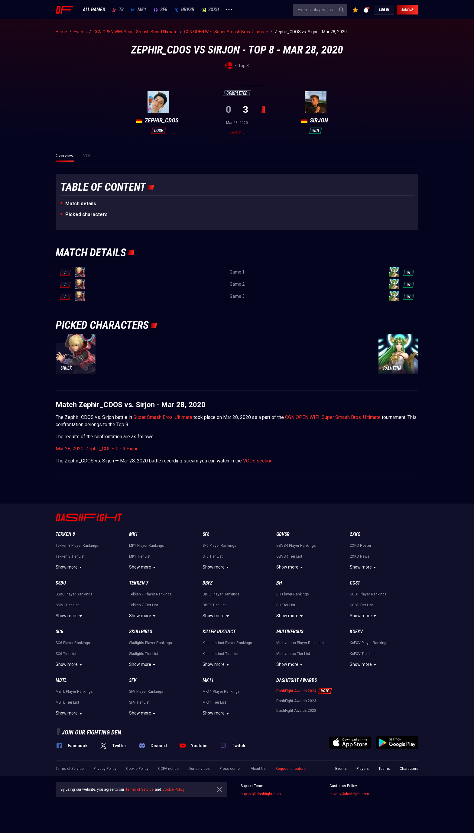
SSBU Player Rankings (74, 594)
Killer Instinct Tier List (221, 654)
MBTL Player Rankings (74, 691)
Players (362, 769)
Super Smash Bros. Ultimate (162, 417)
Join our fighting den (91, 732)
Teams (384, 769)
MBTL (61, 680)
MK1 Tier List (140, 556)
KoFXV (356, 631)
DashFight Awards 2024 (296, 691)
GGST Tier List (361, 605)
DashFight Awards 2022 (296, 710)
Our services (199, 769)
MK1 (138, 9)
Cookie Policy (137, 769)
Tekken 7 (138, 583)
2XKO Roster (360, 545)
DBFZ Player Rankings (221, 594)
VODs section (257, 461)
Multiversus (289, 631)
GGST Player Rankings (368, 594)
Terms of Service (70, 769)
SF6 (160, 9)
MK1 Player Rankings (146, 545)
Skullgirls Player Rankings (150, 643)
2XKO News (359, 556)
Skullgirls (140, 631)
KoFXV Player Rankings (369, 643)
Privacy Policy (104, 769)
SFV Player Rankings (146, 691)
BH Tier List (285, 605)
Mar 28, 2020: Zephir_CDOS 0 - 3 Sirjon (97, 449)
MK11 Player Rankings (221, 691)
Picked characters (86, 214)
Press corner (230, 769)
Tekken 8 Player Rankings (77, 545)
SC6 (59, 631)
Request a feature (290, 769)
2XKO (210, 9)
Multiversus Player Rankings (300, 643)
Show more (70, 567)
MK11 (208, 680)
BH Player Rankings (292, 594)
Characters (409, 769)
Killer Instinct (219, 631)
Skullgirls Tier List (143, 654)
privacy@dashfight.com (349, 794)
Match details (80, 203)
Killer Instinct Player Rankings (227, 643)
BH (279, 583)
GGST (355, 583)
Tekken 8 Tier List (70, 556)
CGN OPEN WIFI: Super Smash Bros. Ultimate (333, 417)
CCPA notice (168, 769)
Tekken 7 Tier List (143, 605)
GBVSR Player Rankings (296, 545)
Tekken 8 (65, 534)
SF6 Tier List (213, 556)
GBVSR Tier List (289, 556)
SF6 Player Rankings (219, 545)
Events (341, 769)
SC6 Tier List (66, 654)
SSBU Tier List (67, 605)
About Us (258, 769)
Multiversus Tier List (293, 654)
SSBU (61, 583)
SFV (132, 680)
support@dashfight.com (261, 794)
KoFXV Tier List (362, 654)
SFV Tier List (139, 702)
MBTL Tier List (67, 702)
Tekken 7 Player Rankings (150, 594)
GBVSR (184, 9)
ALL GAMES (94, 9)
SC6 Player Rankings (73, 643)
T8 (118, 9)
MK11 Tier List (214, 702)
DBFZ (208, 583)
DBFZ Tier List (214, 605)
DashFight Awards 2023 (296, 701)
